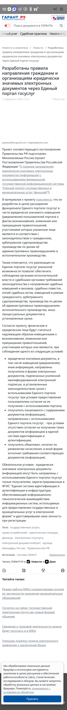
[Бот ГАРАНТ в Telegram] (25, 9)
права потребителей (14, 532)
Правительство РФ (38, 548)
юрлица (47, 543)
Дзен (50, 562)
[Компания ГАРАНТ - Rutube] (36, 9)
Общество (59, 99)
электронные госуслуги (29, 537)
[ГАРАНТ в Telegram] (20, 9)
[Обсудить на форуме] (43, 570)
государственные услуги (24, 527)
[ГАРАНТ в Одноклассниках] (31, 9)
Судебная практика (33, 34)
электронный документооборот (21, 543)
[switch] (7, 25)
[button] (54, 9)
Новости (34, 562)
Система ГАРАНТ (27, 555)
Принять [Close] (32, 699)
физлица (7, 537)
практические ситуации (43, 532)
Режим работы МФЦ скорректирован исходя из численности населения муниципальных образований (33, 593)
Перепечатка (57, 555)
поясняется (44, 200)
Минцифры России (13, 548)
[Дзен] (9, 9)
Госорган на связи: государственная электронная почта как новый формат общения (28, 612)
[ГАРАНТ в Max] (14, 9)
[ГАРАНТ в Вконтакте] (4, 9)
